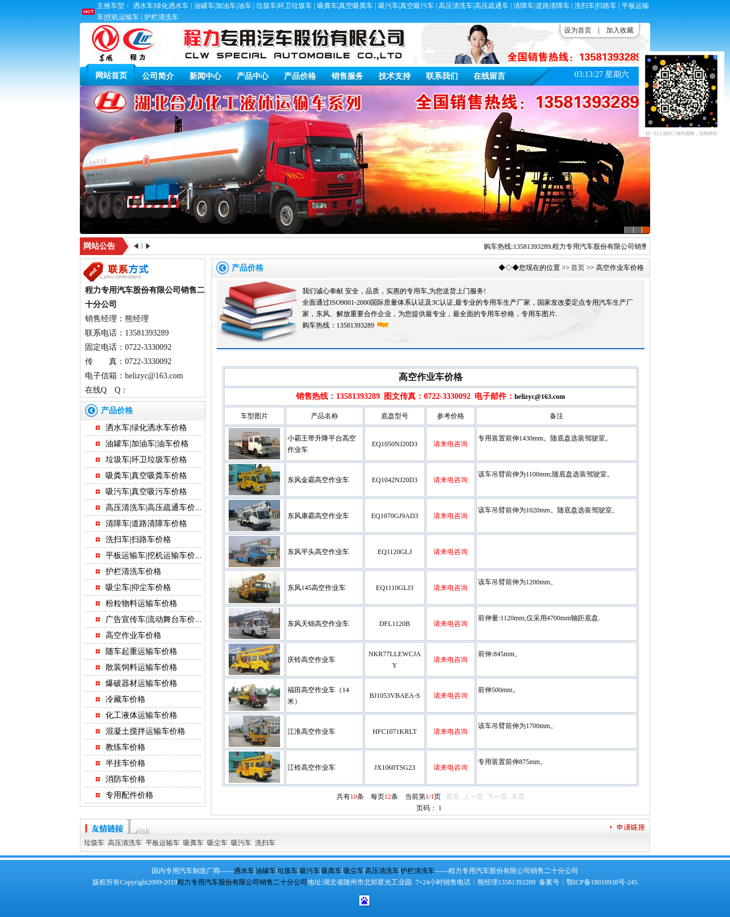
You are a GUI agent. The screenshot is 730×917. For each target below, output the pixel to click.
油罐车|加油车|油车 (223, 6)
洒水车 (244, 871)
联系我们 (442, 76)
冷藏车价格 (125, 699)
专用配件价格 (129, 795)
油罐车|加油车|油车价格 (147, 443)
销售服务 (347, 76)
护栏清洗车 (161, 17)
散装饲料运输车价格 (141, 667)
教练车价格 (125, 747)
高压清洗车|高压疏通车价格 (154, 507)
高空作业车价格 (133, 635)
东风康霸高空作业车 (318, 516)
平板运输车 (162, 843)
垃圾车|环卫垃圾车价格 (146, 459)
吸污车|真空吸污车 (406, 6)
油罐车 (266, 871)
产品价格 (300, 76)
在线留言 (489, 76)
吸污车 (241, 843)
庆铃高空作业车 (311, 660)
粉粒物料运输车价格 (141, 603)
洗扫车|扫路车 (595, 6)
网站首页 (111, 75)
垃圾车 (94, 843)
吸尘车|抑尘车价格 (138, 587)
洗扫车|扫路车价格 (138, 539)
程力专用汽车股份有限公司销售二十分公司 (623, 247)
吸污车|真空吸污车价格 (146, 491)
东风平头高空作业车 (318, 552)
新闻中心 (205, 76)
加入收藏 (620, 30)
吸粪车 (193, 843)
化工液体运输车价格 (141, 715)
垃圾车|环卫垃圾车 (284, 6)
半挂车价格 (125, 763)
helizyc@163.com (539, 397)
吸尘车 (217, 843)
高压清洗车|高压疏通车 (473, 6)
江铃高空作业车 (311, 767)
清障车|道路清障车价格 (146, 523)
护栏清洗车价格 (133, 571)
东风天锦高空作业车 (318, 624)
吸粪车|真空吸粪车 (345, 6)
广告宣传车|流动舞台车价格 (154, 619)
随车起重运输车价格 (141, 651)
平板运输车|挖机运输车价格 (154, 555)
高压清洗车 (125, 843)
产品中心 (253, 76)
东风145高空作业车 (316, 588)
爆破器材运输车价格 (141, 683)
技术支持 (395, 76)
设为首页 (577, 30)
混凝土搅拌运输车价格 (145, 731)
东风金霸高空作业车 (318, 480)
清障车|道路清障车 (541, 6)
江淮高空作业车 (311, 732)
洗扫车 (265, 843)
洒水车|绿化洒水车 (161, 6)
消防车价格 (125, 779)
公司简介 (158, 76)
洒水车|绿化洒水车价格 (146, 427)
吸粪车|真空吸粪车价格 (146, 475)
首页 (578, 268)
